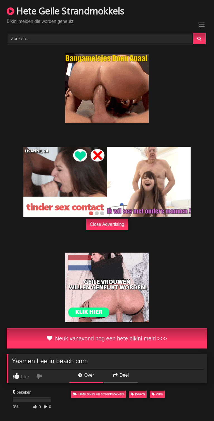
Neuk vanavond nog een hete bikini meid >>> (107, 338)
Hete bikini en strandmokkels (98, 394)
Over (86, 375)
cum (157, 394)
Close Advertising (107, 224)
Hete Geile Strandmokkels (65, 11)
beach (138, 394)
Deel (121, 375)
